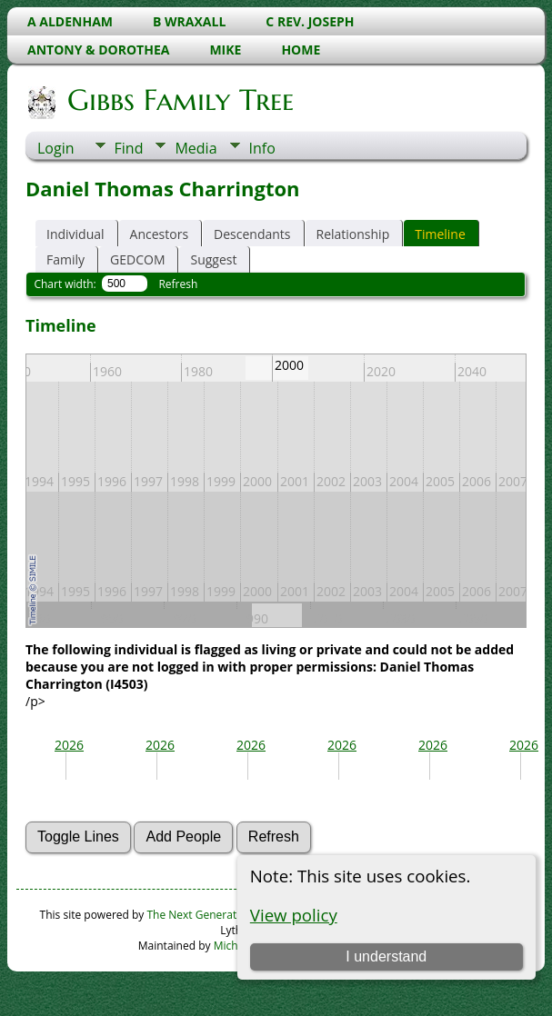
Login (56, 148)
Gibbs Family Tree (179, 100)
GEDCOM (137, 259)
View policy (293, 914)
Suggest (213, 259)
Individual (75, 234)
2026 (69, 744)
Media (195, 148)
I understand (386, 956)
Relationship (353, 234)
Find (129, 148)
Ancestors (159, 234)
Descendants (252, 234)
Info (262, 148)
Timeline (440, 234)
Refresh (177, 284)
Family (65, 259)
